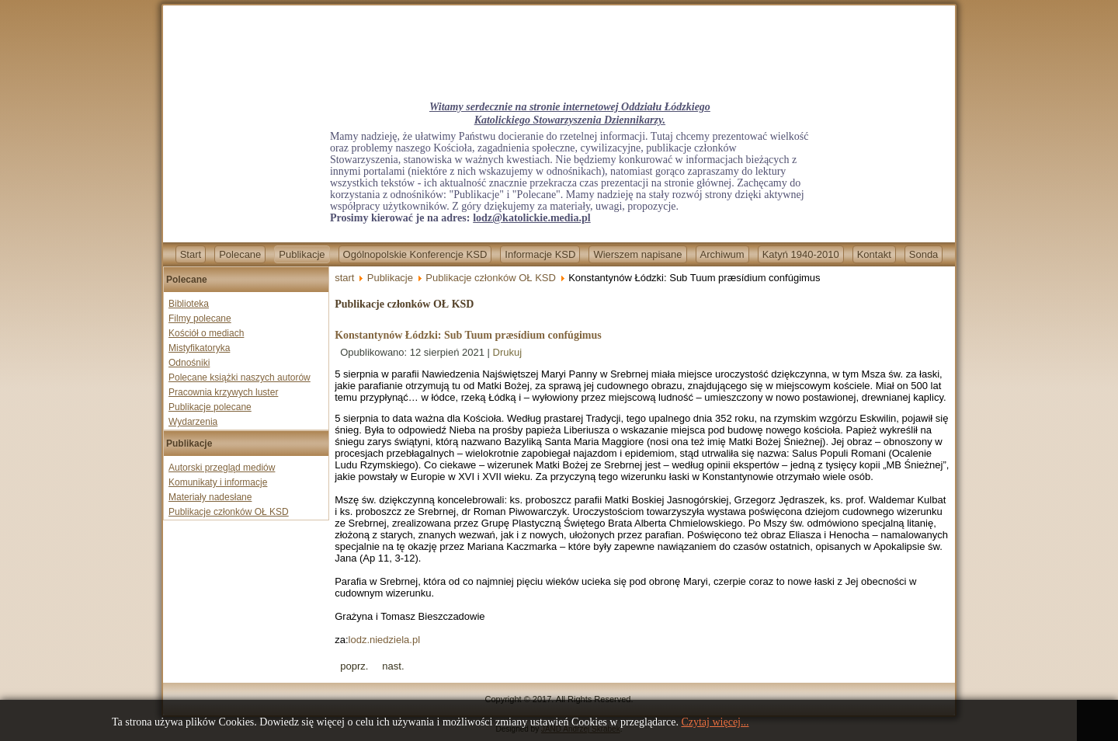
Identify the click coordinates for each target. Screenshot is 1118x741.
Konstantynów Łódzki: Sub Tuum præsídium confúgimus (468, 335)
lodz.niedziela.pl (385, 639)
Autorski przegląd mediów (221, 467)
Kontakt (874, 254)
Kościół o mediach (206, 333)
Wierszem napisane (637, 254)
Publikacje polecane (210, 407)
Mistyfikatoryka (199, 348)
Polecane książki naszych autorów (239, 377)
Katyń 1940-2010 (800, 254)
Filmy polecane (199, 318)
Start (190, 254)
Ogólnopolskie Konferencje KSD (415, 254)
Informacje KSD (540, 254)
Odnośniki (189, 362)
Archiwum (722, 254)
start (344, 278)
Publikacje (302, 254)
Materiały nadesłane (210, 497)
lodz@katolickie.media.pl (531, 218)
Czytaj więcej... (714, 722)
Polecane (240, 254)
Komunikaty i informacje (217, 482)
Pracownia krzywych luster (223, 392)
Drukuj (508, 352)
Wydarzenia (192, 421)
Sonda (924, 254)
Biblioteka (188, 303)
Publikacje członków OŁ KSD (228, 511)
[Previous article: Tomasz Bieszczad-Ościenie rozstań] (354, 666)
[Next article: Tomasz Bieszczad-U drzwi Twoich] (393, 666)
